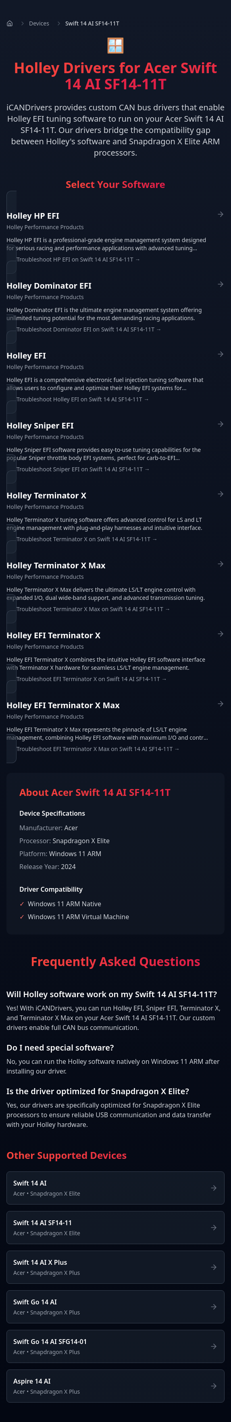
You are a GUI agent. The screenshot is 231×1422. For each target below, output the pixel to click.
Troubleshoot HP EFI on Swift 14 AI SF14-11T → (78, 259)
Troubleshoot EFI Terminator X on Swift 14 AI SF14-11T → (92, 679)
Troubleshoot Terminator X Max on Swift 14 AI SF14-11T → (93, 609)
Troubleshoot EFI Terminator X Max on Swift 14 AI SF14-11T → (98, 749)
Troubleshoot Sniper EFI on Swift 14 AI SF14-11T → (83, 469)
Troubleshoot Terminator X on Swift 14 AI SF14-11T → (87, 539)
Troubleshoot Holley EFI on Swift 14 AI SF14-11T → (83, 399)
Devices (39, 23)
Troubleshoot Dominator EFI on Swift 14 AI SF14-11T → (89, 329)
